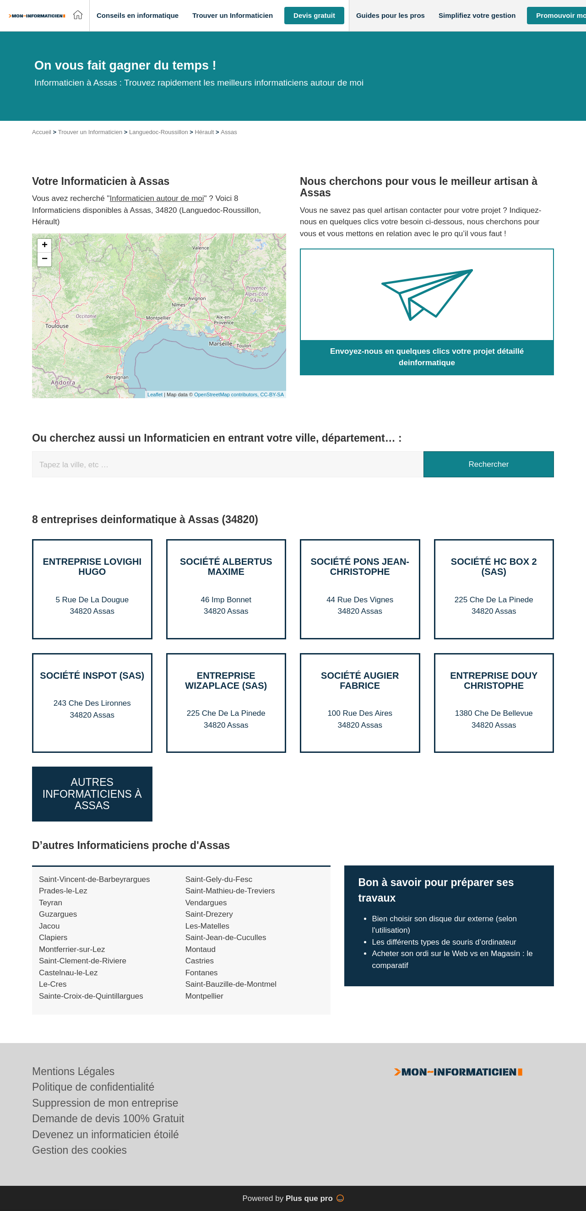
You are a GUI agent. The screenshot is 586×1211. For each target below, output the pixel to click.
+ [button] (45, 246)
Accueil (41, 132)
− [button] (45, 259)
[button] (137, 15)
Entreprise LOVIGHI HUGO (92, 567)
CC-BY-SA (272, 394)
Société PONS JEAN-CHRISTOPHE (359, 567)
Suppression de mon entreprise (105, 1103)
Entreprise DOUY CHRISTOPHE (493, 680)
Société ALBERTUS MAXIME (226, 567)
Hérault (204, 132)
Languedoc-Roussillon (158, 132)
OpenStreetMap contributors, (227, 394)
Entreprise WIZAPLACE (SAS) (226, 680)
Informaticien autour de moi (157, 198)
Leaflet (155, 394)
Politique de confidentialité (93, 1087)
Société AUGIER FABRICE (360, 680)
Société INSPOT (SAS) (92, 675)
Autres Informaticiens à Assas (92, 794)
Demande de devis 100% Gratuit (108, 1118)
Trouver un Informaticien (90, 132)
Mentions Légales (73, 1071)
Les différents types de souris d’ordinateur (444, 942)
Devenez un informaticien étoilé (105, 1135)
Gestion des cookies (79, 1150)
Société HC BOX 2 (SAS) (494, 567)
